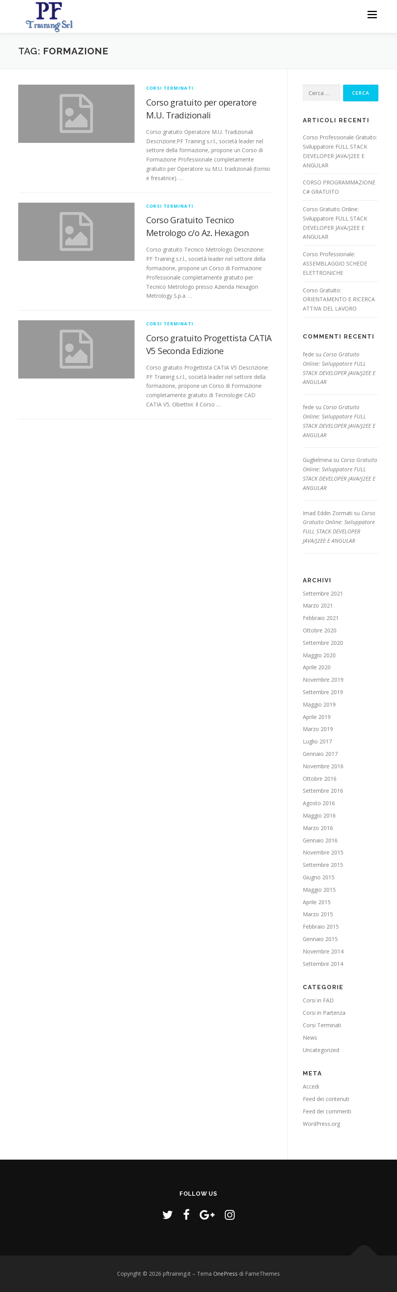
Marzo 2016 (318, 828)
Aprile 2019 (317, 717)
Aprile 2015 (317, 902)
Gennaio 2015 (320, 939)
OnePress (225, 1273)
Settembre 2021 (323, 593)
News (310, 1037)
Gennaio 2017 (320, 753)
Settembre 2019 (323, 692)
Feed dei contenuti (326, 1099)
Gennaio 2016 (320, 840)
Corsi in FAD (318, 1000)
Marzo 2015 (318, 914)
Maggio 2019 (319, 704)
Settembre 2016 (323, 790)
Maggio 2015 (319, 889)
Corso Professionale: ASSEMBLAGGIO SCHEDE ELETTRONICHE (335, 263)
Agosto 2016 (319, 803)
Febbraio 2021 (321, 618)
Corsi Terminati (169, 88)
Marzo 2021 (318, 605)
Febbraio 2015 (321, 926)
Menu (372, 14)
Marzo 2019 (318, 729)
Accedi (311, 1086)
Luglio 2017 (317, 741)
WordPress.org (321, 1123)
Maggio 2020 (319, 655)
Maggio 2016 (319, 815)
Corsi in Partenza (324, 1012)
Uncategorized (321, 1050)
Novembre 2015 (323, 852)
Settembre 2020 (323, 642)
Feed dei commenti (327, 1111)
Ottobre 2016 (320, 778)
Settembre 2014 (323, 963)
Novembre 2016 (323, 766)
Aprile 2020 (317, 667)
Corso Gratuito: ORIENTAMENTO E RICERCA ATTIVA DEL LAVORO (339, 300)
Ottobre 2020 (320, 630)
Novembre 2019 (323, 679)
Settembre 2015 (323, 864)
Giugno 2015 (319, 877)
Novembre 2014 (323, 951)
